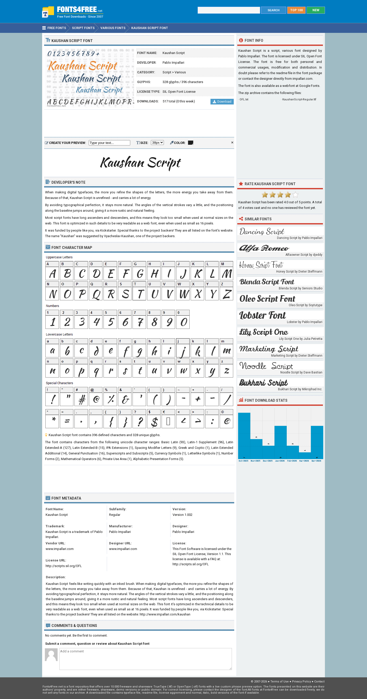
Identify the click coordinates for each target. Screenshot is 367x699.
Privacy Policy (301, 681)
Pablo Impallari (173, 62)
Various (180, 72)
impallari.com (302, 78)
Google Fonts (309, 86)
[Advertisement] (139, 123)
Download (222, 101)
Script (167, 72)
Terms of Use (279, 681)
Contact (319, 681)
